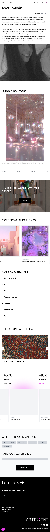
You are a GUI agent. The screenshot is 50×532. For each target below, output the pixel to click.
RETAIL (42, 443)
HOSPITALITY (9, 443)
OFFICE (32, 443)
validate (25, 467)
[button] (37, 2)
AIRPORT (7, 446)
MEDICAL (21, 443)
